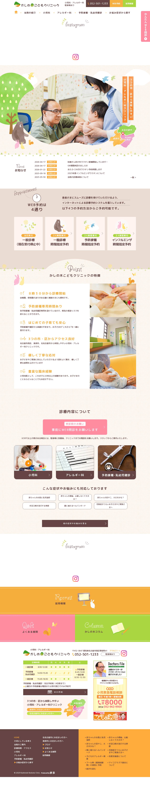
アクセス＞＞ (115, 658)
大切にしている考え (22, 749)
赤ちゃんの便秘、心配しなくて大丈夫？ (75, 498)
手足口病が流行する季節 (39, 509)
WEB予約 (116, 3)
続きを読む (91, 777)
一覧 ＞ (133, 177)
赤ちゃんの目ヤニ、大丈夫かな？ (111, 498)
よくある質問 (50, 759)
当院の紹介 (30, 12)
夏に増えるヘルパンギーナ (75, 509)
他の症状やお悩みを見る (75, 529)
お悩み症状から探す (119, 12)
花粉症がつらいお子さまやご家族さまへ (111, 509)
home (15, 12)
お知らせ (48, 756)
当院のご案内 (19, 752)
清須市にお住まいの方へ (39, 720)
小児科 (46, 12)
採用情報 (129, 3)
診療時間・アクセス (22, 756)
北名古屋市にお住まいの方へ (41, 723)
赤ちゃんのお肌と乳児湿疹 (39, 498)
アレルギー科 (64, 12)
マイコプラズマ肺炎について (118, 771)
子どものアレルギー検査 (95, 765)
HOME (16, 745)
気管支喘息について (117, 764)
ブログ (47, 752)
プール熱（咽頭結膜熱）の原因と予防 (94, 771)
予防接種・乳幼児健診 (90, 12)
